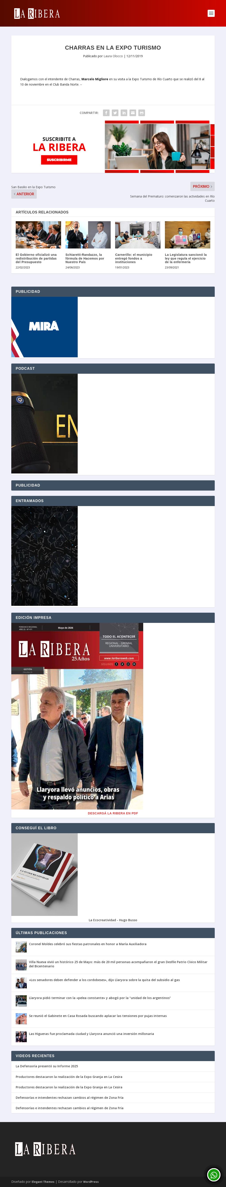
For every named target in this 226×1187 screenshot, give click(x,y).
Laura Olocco (113, 56)
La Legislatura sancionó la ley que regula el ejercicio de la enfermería (186, 258)
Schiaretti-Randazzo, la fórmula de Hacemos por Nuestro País (85, 258)
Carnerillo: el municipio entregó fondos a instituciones (133, 258)
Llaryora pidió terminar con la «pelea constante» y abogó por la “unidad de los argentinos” (100, 998)
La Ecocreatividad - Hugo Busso (113, 920)
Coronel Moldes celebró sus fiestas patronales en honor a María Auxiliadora (88, 944)
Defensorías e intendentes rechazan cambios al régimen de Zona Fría (70, 1098)
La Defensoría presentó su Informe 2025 (47, 1066)
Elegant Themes (43, 1182)
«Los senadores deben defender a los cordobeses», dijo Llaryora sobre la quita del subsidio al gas (104, 980)
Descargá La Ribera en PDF (113, 813)
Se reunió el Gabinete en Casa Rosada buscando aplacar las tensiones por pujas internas (98, 1016)
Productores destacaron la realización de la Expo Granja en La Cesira (69, 1077)
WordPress (91, 1182)
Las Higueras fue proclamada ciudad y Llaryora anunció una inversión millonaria (91, 1034)
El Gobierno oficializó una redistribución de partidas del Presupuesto (36, 258)
